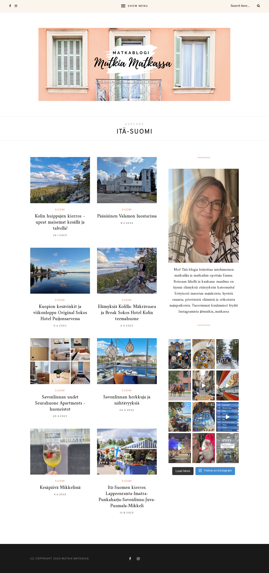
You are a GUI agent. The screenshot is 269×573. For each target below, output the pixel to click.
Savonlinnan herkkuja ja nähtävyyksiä (126, 400)
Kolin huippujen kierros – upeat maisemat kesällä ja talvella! (60, 222)
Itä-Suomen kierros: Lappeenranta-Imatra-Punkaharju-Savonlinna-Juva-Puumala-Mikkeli (127, 497)
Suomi (60, 209)
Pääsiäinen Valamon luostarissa (127, 216)
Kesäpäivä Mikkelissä (60, 488)
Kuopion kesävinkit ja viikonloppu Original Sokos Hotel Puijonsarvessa (60, 313)
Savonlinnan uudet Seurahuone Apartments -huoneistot (60, 403)
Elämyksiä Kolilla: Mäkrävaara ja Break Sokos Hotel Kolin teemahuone (127, 313)
